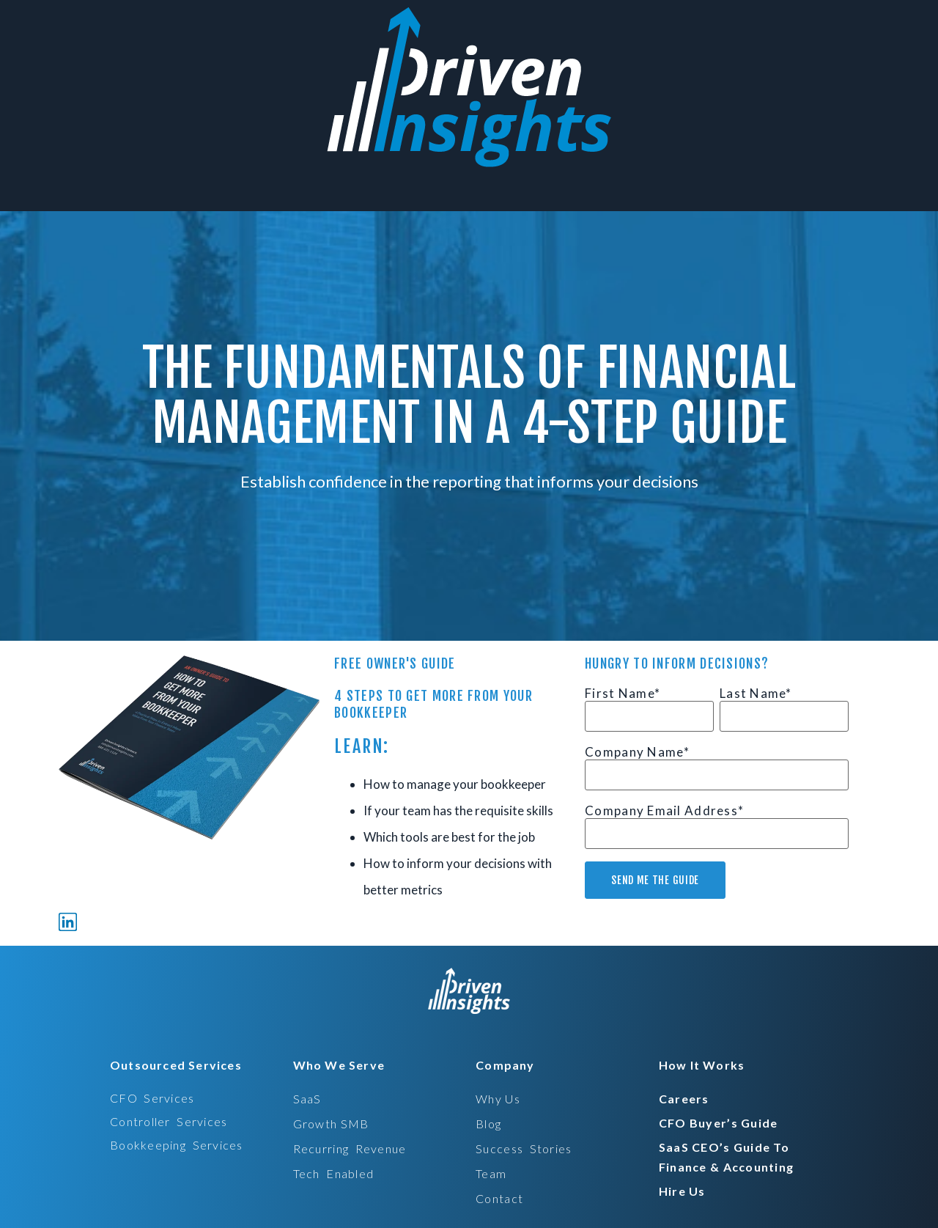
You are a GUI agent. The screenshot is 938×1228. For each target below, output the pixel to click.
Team (491, 1173)
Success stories (524, 1148)
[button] (171, 1065)
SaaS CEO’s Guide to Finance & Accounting (726, 1157)
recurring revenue (350, 1148)
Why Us (498, 1099)
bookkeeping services (176, 1145)
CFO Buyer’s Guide (718, 1123)
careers (684, 1099)
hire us (682, 1191)
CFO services (152, 1098)
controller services (169, 1121)
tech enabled (333, 1173)
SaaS (307, 1099)
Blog (488, 1123)
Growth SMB (331, 1123)
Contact (499, 1198)
